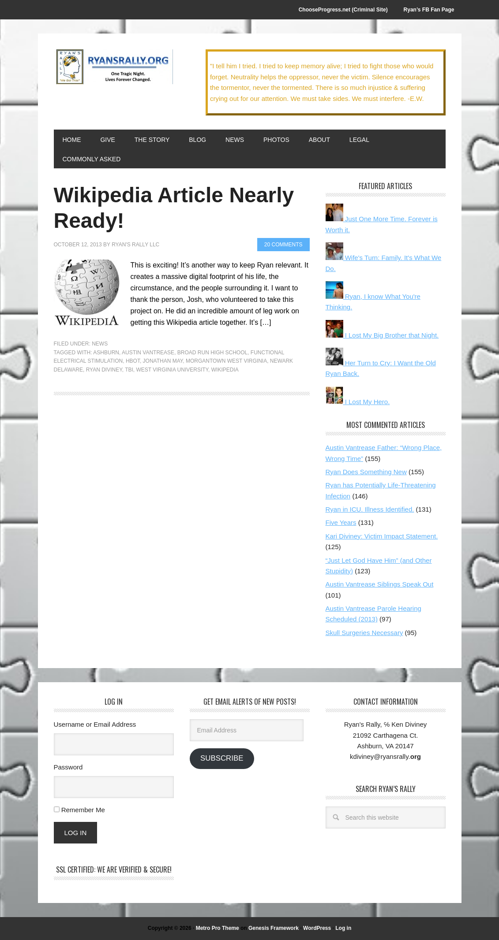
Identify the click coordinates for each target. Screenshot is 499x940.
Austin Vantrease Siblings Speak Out (380, 584)
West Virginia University (172, 370)
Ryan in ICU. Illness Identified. (370, 509)
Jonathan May (163, 361)
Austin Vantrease (148, 352)
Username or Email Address (95, 724)
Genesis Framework (273, 928)
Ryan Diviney (104, 370)
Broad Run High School (212, 352)
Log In (75, 832)
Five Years (341, 522)
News (100, 344)
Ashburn (106, 352)
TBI (129, 370)
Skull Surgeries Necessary (364, 632)
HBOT (133, 361)
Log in (343, 928)
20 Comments (283, 245)
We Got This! (113, 67)
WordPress (317, 928)
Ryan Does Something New (366, 472)
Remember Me (83, 810)
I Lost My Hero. (358, 401)
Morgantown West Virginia (226, 361)
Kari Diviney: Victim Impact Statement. (382, 536)
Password (68, 767)
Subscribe (221, 758)
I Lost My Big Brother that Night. (382, 335)
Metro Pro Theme (217, 928)
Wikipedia (225, 370)
